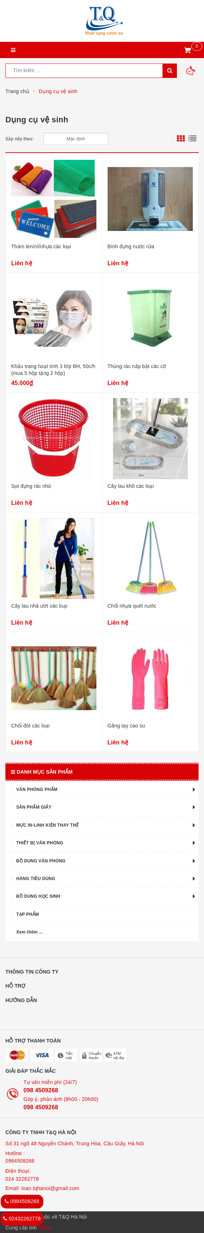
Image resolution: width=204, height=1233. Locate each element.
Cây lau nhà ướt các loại (39, 606)
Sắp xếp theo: (19, 138)
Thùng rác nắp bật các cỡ (137, 366)
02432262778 (22, 1218)
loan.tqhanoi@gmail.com (50, 1188)
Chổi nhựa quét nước (132, 606)
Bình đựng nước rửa (131, 246)
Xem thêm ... (29, 932)
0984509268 (19, 1161)
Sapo (44, 1227)
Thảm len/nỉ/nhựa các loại (41, 246)
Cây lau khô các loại (131, 486)
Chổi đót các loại (30, 726)
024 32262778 (22, 1179)
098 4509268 (40, 1090)
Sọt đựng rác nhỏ (31, 486)
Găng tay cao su (126, 726)
